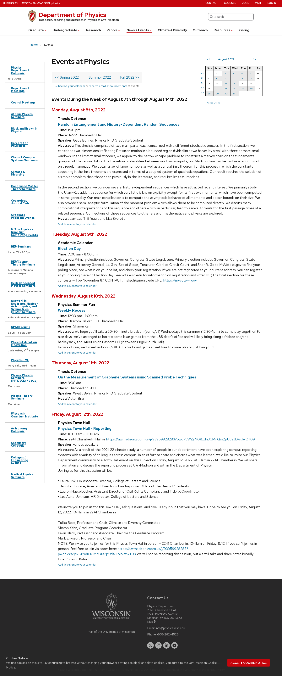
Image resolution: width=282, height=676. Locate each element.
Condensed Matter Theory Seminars (24, 187)
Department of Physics (72, 15)
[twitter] (150, 645)
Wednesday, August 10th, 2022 (83, 296)
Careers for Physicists (19, 144)
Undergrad (66, 30)
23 (226, 88)
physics (56, 3)
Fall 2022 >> (129, 77)
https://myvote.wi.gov (180, 280)
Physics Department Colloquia (20, 70)
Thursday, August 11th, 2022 (80, 363)
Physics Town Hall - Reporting (84, 428)
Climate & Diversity (172, 30)
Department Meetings (20, 89)
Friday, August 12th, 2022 (77, 414)
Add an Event (213, 102)
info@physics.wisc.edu (170, 628)
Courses (230, 3)
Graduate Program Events (23, 216)
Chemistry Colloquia (18, 444)
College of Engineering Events (19, 460)
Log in (272, 3)
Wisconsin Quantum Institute (24, 415)
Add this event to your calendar (77, 224)
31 (234, 93)
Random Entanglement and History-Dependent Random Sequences (118, 124)
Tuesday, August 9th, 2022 (79, 234)
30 (226, 93)
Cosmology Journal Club (20, 202)
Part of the (111, 632)
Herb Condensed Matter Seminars (23, 284)
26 (251, 88)
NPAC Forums (20, 327)
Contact (211, 3)
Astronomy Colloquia (19, 430)
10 (234, 78)
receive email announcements (108, 86)
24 (234, 88)
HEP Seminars (21, 246)
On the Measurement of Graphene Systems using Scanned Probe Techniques (127, 377)
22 (217, 88)
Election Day (69, 248)
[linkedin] (166, 645)
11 (242, 78)
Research (93, 30)
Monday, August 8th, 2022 (79, 110)
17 (234, 83)
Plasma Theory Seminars (21, 397)
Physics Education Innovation (24, 343)
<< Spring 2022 (67, 77)
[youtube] (174, 645)
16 (226, 83)
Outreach (200, 30)
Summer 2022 (100, 77)
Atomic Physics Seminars (22, 115)
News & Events (139, 30)
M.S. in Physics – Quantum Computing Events (24, 232)
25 (243, 88)
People (114, 30)
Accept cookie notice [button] (248, 663)
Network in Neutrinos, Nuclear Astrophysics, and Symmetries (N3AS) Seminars (24, 306)
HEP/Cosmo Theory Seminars (23, 263)
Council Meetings (23, 102)
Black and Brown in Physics (24, 130)
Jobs (245, 3)
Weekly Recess (71, 310)
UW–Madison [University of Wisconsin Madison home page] (26, 3)
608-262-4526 (168, 634)
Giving (244, 30)
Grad (37, 30)
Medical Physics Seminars (22, 475)
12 (250, 78)
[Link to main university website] (111, 619)
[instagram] (158, 645)
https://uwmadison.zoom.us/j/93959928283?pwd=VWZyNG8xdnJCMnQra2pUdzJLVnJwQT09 (180, 439)
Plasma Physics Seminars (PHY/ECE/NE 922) (24, 378)
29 (217, 93)
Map (151, 622)
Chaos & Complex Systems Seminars (24, 158)
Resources (223, 30)
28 (209, 93)
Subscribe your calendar (70, 86)
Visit (258, 3)
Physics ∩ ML (20, 360)
